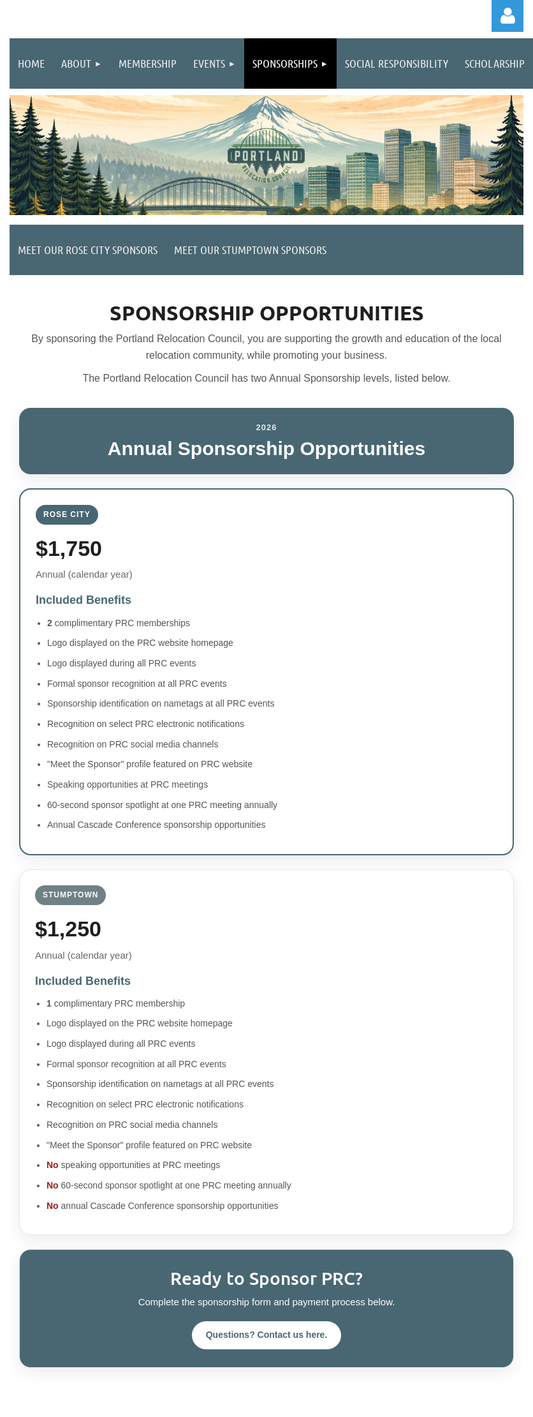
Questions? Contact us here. (267, 1335)
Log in (507, 16)
